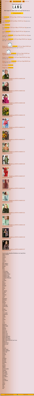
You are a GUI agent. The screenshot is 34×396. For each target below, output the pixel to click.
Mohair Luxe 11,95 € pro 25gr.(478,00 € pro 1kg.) (16, 57)
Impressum (25, 394)
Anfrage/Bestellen (17, 13)
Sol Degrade (7, 65)
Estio (6, 24)
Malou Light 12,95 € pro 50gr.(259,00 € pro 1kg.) (16, 39)
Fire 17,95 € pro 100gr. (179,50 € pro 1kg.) (14, 27)
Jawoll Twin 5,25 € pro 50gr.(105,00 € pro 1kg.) (15, 35)
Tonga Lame (7, 67)
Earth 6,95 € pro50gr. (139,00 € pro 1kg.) (14, 21)
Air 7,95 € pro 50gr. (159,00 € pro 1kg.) (13, 17)
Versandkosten (4, 18)
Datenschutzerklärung (9, 394)
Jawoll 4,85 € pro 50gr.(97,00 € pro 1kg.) (14, 31)
